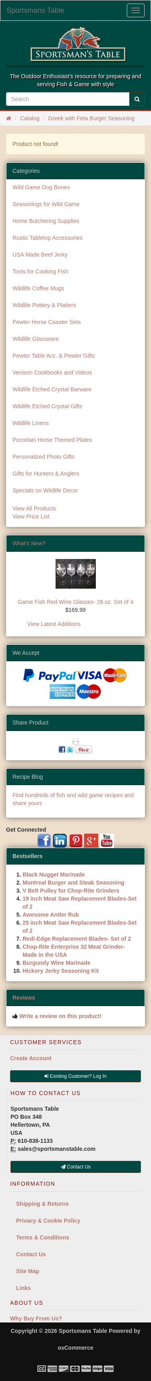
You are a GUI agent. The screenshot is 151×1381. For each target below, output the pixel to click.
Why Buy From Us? (36, 1318)
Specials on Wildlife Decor (45, 490)
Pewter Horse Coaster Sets (46, 322)
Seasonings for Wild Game (46, 204)
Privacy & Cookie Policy (48, 1220)
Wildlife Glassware (35, 339)
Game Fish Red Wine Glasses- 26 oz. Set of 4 (75, 602)
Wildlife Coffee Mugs (38, 288)
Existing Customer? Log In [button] (75, 1076)
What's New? (29, 543)
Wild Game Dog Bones (41, 187)
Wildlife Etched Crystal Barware (51, 389)
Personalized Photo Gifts (43, 457)
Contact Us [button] (76, 1167)
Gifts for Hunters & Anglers (45, 473)
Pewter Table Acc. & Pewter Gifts (53, 355)
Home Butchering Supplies (45, 221)
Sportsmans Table (35, 10)
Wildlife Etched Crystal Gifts (47, 406)
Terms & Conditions (42, 1237)
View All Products (34, 508)
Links (23, 1288)
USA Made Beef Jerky (40, 254)
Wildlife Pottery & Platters (44, 305)
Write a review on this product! (60, 1016)
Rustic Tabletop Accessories (47, 238)
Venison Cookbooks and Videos (52, 372)
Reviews (23, 997)
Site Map (27, 1271)
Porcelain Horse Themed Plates (52, 440)
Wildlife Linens (30, 423)
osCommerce (75, 1348)
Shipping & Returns (42, 1204)
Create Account (31, 1058)
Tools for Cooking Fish (40, 271)
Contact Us (31, 1254)
